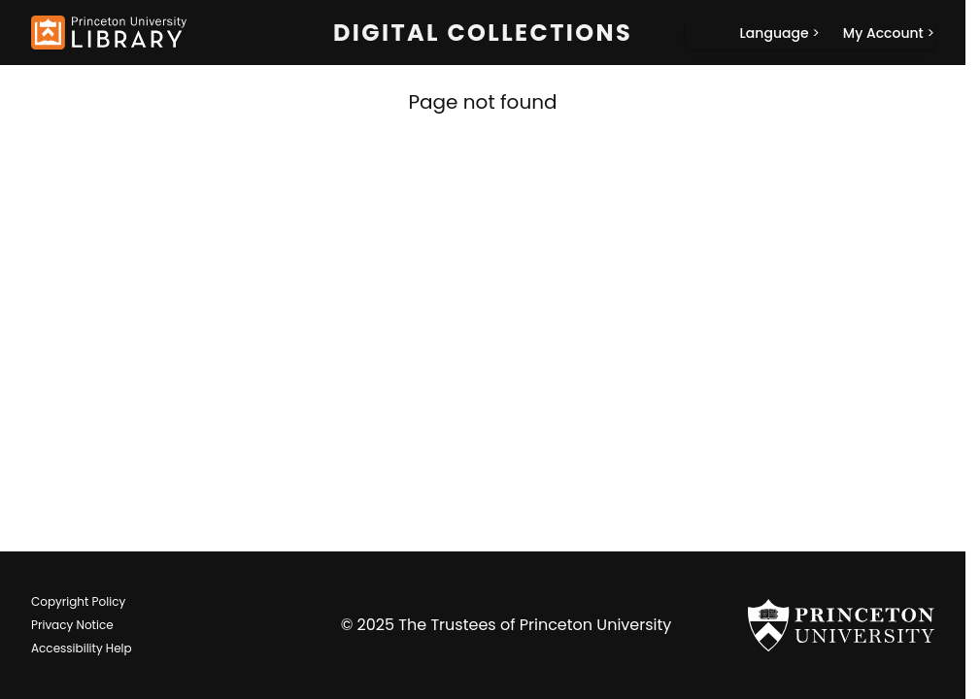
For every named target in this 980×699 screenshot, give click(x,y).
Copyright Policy (78, 601)
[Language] (780, 33)
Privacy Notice (72, 624)
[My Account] (888, 33)
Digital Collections (482, 33)
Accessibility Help (81, 648)
